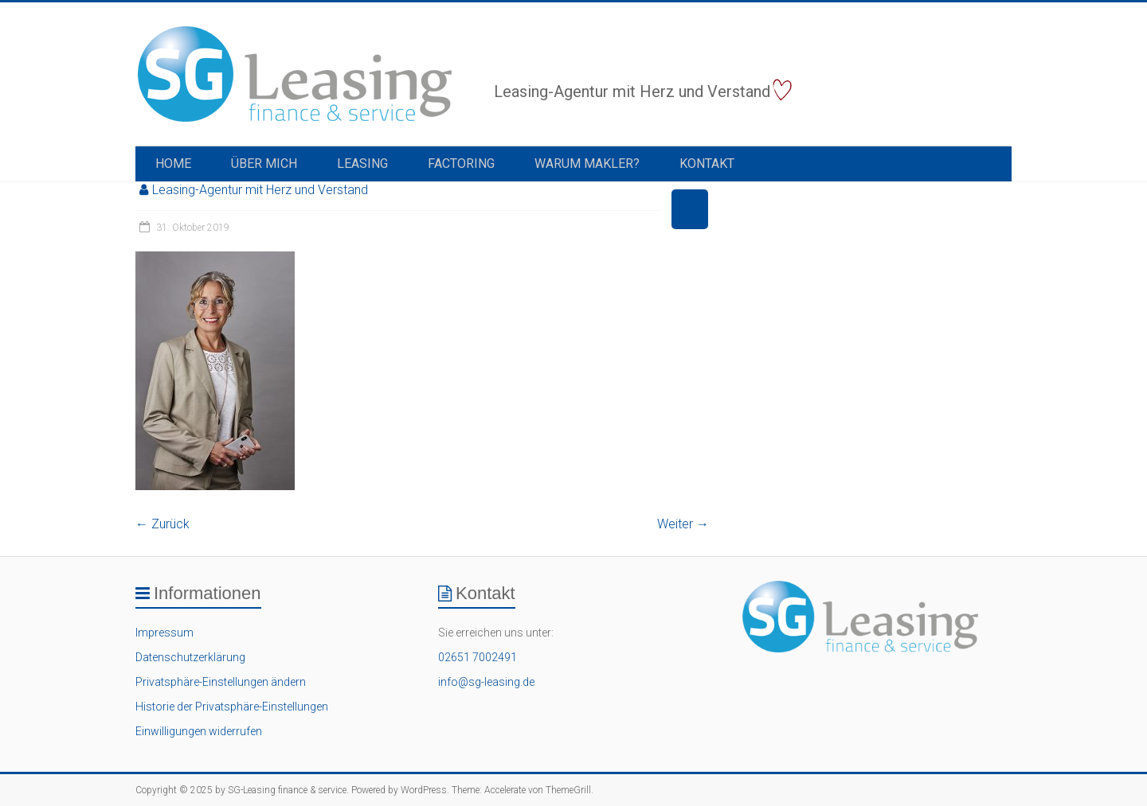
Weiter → (683, 523)
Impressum (164, 632)
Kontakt (706, 163)
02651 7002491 (477, 657)
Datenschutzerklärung (190, 657)
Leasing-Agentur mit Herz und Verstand (260, 189)
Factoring (461, 163)
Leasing (362, 163)
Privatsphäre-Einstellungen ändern (220, 682)
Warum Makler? (587, 163)
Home (173, 163)
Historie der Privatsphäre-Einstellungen (231, 706)
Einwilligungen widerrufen (198, 731)
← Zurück (162, 523)
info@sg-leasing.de (486, 682)
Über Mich (264, 163)
